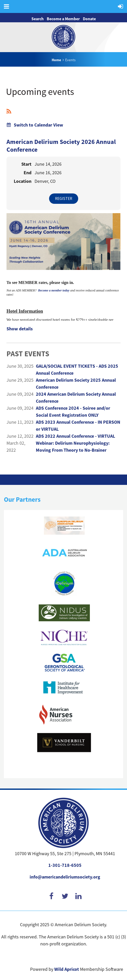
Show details (19, 329)
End (27, 173)
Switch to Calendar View (38, 125)
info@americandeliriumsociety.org (65, 877)
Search (37, 19)
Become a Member (63, 19)
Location (22, 181)
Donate (89, 19)
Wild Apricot (66, 969)
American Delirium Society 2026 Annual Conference (61, 146)
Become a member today (53, 290)
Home (56, 60)
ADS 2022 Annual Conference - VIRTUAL (75, 436)
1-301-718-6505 (65, 865)
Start (26, 164)
